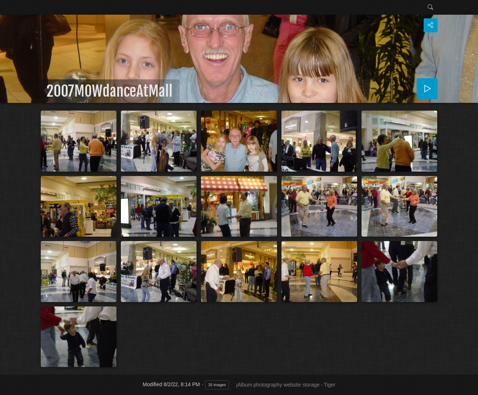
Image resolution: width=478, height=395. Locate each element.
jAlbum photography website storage (277, 385)
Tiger (329, 385)
